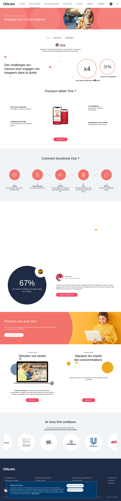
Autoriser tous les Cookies (75, 485)
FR (117, 3)
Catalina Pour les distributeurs (82, 477)
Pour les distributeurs (52, 3)
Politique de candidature (112, 497)
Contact (101, 3)
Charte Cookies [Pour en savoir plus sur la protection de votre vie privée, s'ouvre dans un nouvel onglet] (35, 493)
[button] (5, 490)
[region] (51, 490)
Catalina (9, 4)
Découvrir (32, 400)
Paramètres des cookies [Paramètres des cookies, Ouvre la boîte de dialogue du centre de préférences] (75, 494)
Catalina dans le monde (11, 480)
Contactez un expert (14, 335)
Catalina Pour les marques (43, 477)
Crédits (99, 497)
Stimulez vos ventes (40, 480)
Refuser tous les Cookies (75, 489)
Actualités (79, 3)
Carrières (90, 3)
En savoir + (60, 139)
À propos (22, 3)
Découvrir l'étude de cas (67, 294)
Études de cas (67, 3)
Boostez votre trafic (77, 480)
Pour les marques (34, 3)
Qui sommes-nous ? (10, 477)
